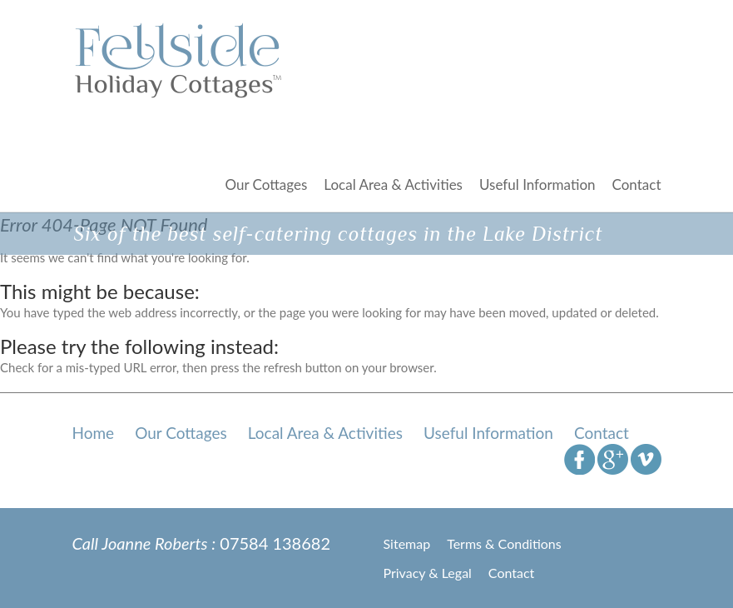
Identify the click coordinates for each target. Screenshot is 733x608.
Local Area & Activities (393, 184)
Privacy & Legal (428, 573)
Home (93, 432)
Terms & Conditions (504, 543)
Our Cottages (266, 184)
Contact (636, 184)
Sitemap (407, 543)
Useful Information (537, 184)
